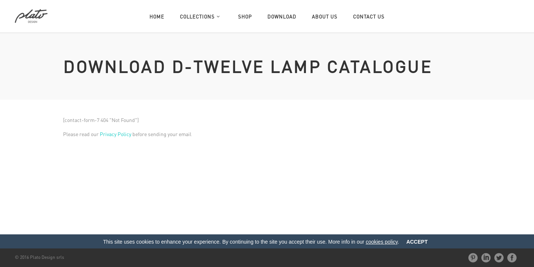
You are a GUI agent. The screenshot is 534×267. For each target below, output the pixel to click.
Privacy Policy (115, 134)
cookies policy (382, 242)
